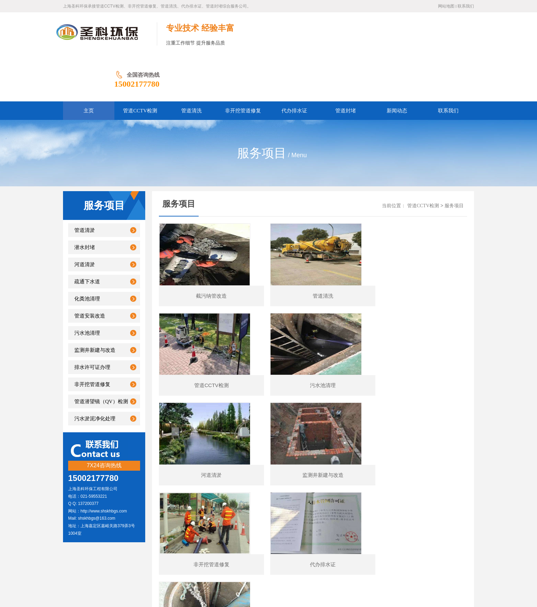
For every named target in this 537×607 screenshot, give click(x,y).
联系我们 (466, 6)
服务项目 (454, 161)
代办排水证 (275, 531)
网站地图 (446, 6)
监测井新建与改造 (94, 305)
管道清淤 (84, 185)
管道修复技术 (255, 573)
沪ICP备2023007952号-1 (173, 542)
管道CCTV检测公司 (218, 573)
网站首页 (142, 531)
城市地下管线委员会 (322, 573)
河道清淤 (84, 220)
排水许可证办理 (92, 322)
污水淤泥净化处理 (94, 374)
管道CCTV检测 (423, 161)
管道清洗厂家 (285, 573)
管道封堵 (302, 531)
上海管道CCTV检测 (85, 34)
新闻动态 (328, 531)
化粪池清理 (87, 254)
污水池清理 (87, 288)
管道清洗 (246, 531)
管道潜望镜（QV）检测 (101, 357)
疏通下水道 (87, 237)
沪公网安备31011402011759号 (231, 542)
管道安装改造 (89, 271)
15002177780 (451, 39)
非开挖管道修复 (92, 340)
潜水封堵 (84, 203)
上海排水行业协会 (177, 573)
